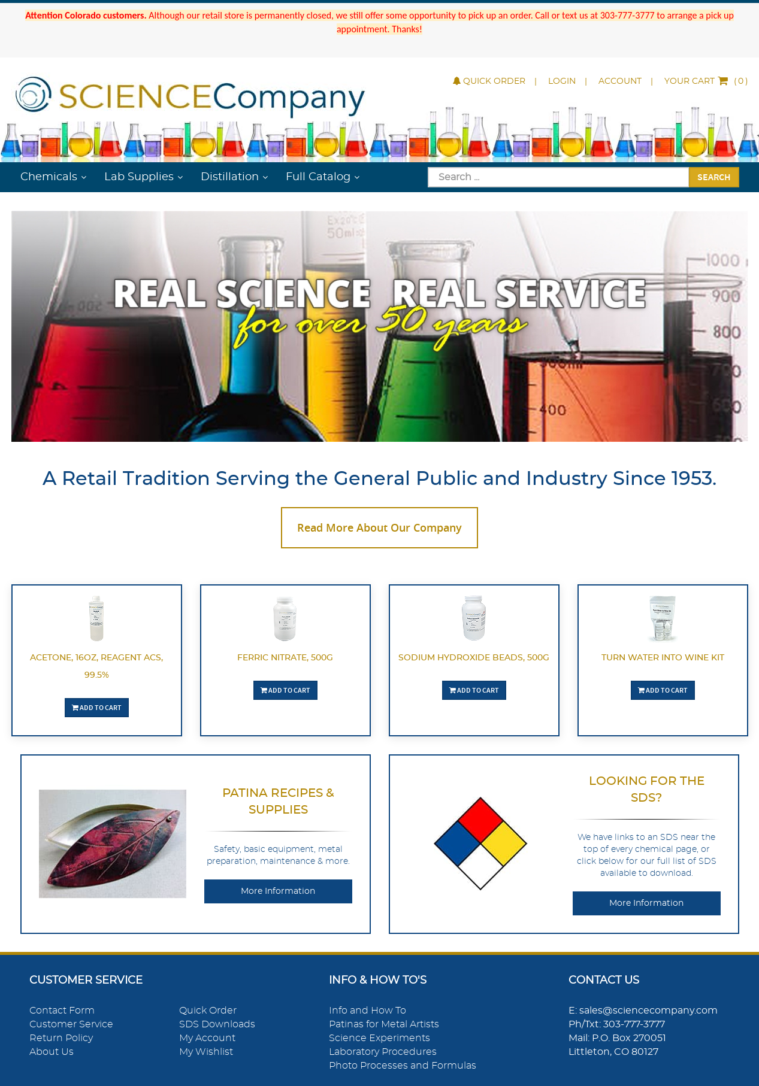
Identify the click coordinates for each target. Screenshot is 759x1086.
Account (620, 81)
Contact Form (62, 1010)
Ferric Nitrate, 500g (285, 658)
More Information (278, 891)
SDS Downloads (217, 1024)
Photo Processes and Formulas (402, 1065)
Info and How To (367, 1010)
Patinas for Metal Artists (384, 1024)
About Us (51, 1052)
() (706, 81)
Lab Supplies (139, 177)
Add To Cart (97, 707)
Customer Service (71, 1024)
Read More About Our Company (379, 527)
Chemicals (48, 177)
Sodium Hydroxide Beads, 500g (473, 658)
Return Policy (61, 1038)
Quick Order (489, 81)
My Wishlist (206, 1052)
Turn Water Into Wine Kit (662, 658)
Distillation (230, 177)
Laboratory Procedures (383, 1052)
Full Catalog (318, 177)
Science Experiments (379, 1038)
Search (714, 177)
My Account (207, 1038)
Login (562, 81)
